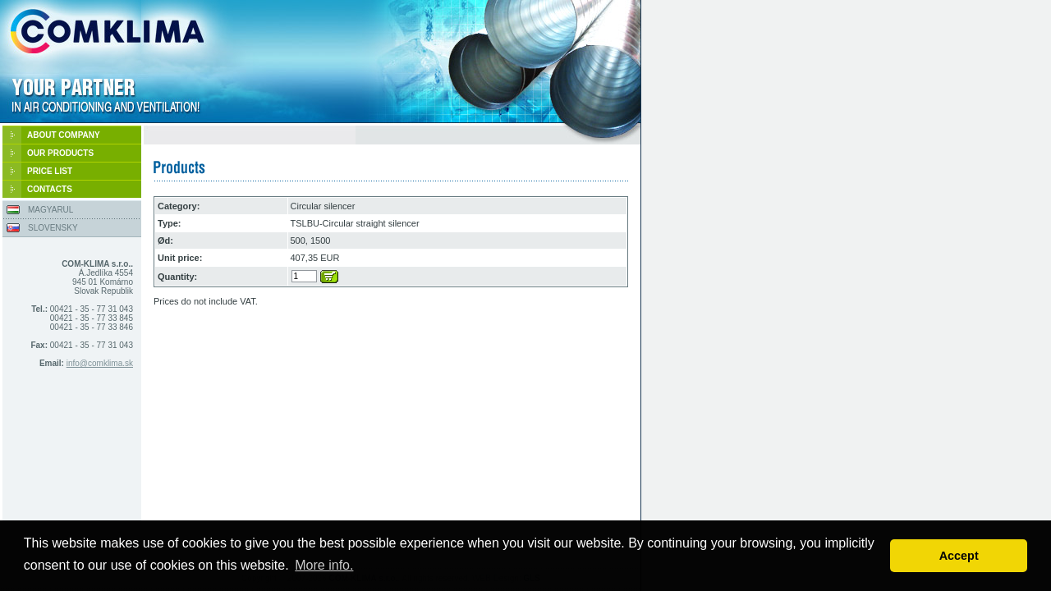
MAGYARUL (50, 209)
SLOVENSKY (53, 227)
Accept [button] (959, 555)
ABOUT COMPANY (63, 135)
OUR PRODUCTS (60, 153)
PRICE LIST (49, 171)
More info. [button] (324, 565)
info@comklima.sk (100, 363)
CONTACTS (49, 189)
